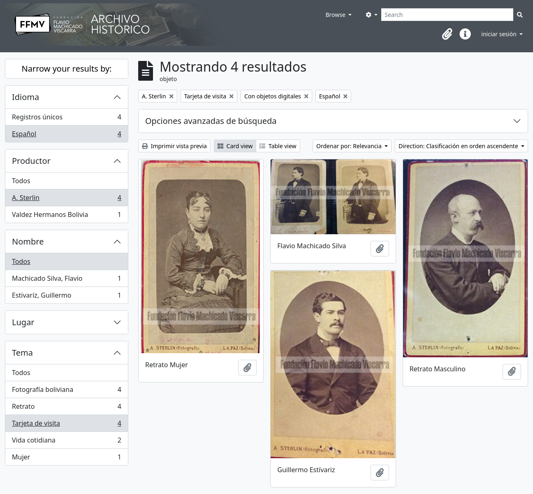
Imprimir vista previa (174, 146)
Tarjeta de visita (66, 425)
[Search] (447, 14)
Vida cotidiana (66, 442)
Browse (336, 15)
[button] (447, 34)
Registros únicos (66, 119)
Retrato (66, 408)
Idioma (25, 97)
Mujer (66, 458)
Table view (278, 146)
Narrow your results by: (67, 68)
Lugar (23, 322)
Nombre (28, 241)
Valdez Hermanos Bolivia (66, 216)
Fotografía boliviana (66, 391)
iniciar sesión (499, 34)
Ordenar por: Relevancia (349, 146)
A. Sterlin (66, 199)
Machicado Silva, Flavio (66, 280)
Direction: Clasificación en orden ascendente (459, 146)
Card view (235, 146)
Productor (31, 160)
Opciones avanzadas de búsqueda (211, 120)
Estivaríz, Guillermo (66, 296)
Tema (22, 352)
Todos (21, 180)
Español (66, 135)
